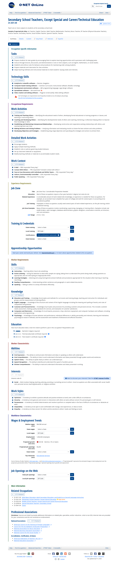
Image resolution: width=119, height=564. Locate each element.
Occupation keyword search (101, 3)
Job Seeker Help (21, 556)
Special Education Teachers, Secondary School (36, 503)
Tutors (24, 505)
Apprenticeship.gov (48, 253)
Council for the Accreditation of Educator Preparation (31, 526)
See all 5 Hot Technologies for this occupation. (30, 98)
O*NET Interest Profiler (101, 378)
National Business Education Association (27, 530)
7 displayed (18, 295)
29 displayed (18, 112)
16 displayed (18, 80)
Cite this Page (62, 556)
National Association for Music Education (27, 528)
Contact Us (29, 556)
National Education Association (24, 540)
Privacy (95, 556)
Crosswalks (57, 13)
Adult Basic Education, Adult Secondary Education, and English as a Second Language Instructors (53, 497)
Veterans (49, 39)
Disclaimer (101, 556)
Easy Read (38, 39)
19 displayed (18, 268)
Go (109, 6)
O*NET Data (47, 13)
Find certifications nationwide (48, 235)
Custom (28, 39)
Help (10, 13)
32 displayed (18, 57)
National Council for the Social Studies (26, 532)
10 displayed (18, 394)
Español (59, 39)
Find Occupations (20, 13)
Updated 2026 (105, 23)
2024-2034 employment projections (51, 461)
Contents (13, 44)
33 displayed (18, 141)
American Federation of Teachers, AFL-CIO (27, 538)
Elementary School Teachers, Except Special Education (39, 499)
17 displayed (18, 352)
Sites (106, 13)
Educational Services (43, 456)
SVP (29, 215)
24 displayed (18, 164)
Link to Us (55, 556)
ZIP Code (40, 231)
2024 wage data (33, 461)
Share (101, 13)
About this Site (88, 556)
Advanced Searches (34, 13)
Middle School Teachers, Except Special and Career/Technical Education (45, 501)
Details (21, 39)
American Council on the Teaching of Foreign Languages (32, 524)
